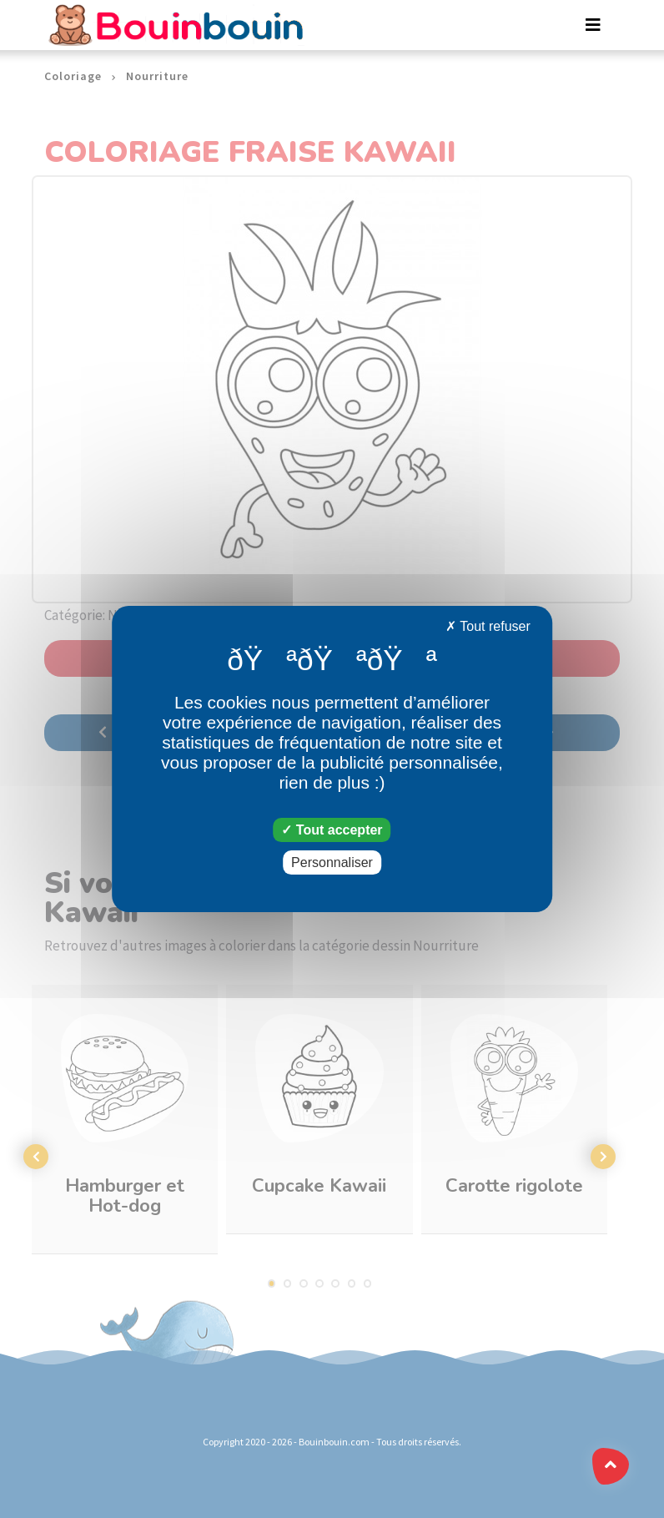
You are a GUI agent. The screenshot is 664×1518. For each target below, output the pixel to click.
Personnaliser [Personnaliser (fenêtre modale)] (332, 862)
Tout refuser (488, 626)
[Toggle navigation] (593, 25)
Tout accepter (331, 830)
